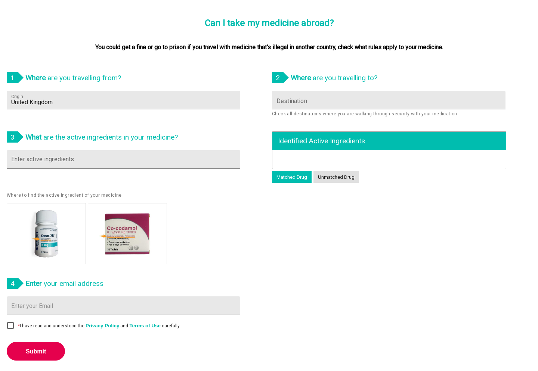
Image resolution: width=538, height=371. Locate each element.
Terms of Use (144, 325)
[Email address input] (123, 306)
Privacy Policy (102, 325)
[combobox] (123, 100)
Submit (36, 351)
